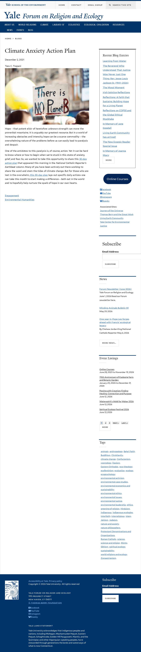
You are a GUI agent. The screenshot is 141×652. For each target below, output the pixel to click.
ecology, (130, 470)
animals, (105, 451)
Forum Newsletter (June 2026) (115, 289)
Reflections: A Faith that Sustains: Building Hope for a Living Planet (116, 101)
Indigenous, (106, 512)
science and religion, (110, 543)
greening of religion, (110, 508)
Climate (44, 24)
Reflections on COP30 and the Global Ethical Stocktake (117, 114)
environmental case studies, (114, 482)
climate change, (108, 459)
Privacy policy (55, 581)
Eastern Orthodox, (110, 466)
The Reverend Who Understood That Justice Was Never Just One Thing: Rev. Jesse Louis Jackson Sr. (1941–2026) (117, 74)
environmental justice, (112, 501)
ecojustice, (120, 470)
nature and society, (110, 524)
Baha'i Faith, (129, 451)
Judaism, (113, 520)
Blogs (18, 38)
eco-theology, (126, 466)
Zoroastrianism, (108, 558)
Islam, (128, 516)
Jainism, (105, 520)
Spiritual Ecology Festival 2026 (114, 409)
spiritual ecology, (117, 546)
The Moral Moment (113, 87)
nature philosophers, (111, 527)
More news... (109, 343)
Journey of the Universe (111, 210)
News (10, 30)
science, (121, 539)
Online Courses (106, 369)
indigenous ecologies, (123, 512)
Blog (30, 30)
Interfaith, (106, 516)
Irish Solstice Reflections (116, 92)
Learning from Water (114, 61)
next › (116, 423)
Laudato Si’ (58, 24)
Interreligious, (118, 516)
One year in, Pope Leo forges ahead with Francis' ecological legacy (115, 322)
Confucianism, (124, 459)
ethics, (130, 505)
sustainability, (108, 550)
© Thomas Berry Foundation (45, 602)
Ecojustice (74, 24)
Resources (118, 24)
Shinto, (124, 543)
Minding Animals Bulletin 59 (114, 308)
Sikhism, (105, 546)
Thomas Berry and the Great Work (116, 214)
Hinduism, (125, 508)
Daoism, (116, 463)
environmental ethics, (111, 493)
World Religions (27, 24)
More (109, 160)
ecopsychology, (108, 474)
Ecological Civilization (96, 24)
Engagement (12, 195)
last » (125, 423)
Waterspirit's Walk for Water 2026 (116, 401)
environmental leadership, (113, 505)
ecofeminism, (107, 470)
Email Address (110, 251)
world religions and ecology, (114, 554)
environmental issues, (111, 497)
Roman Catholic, (109, 539)
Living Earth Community (111, 218)
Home (8, 38)
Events (20, 30)
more (105, 427)
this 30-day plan (39, 175)
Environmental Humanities (19, 199)
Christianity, (117, 455)
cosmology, (106, 463)
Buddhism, (106, 455)
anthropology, (116, 451)
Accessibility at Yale (38, 581)
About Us (9, 24)
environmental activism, (112, 478)
